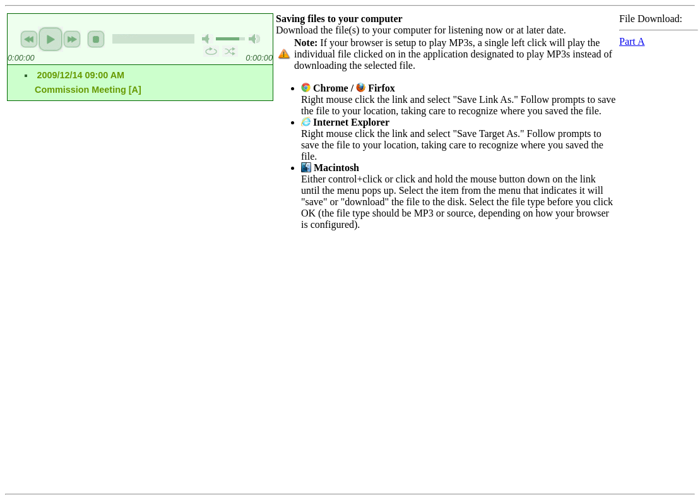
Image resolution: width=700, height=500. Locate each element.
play (50, 39)
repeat (211, 51)
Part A (631, 41)
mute (207, 39)
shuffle (230, 51)
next (72, 39)
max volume (254, 39)
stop (96, 39)
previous (29, 39)
